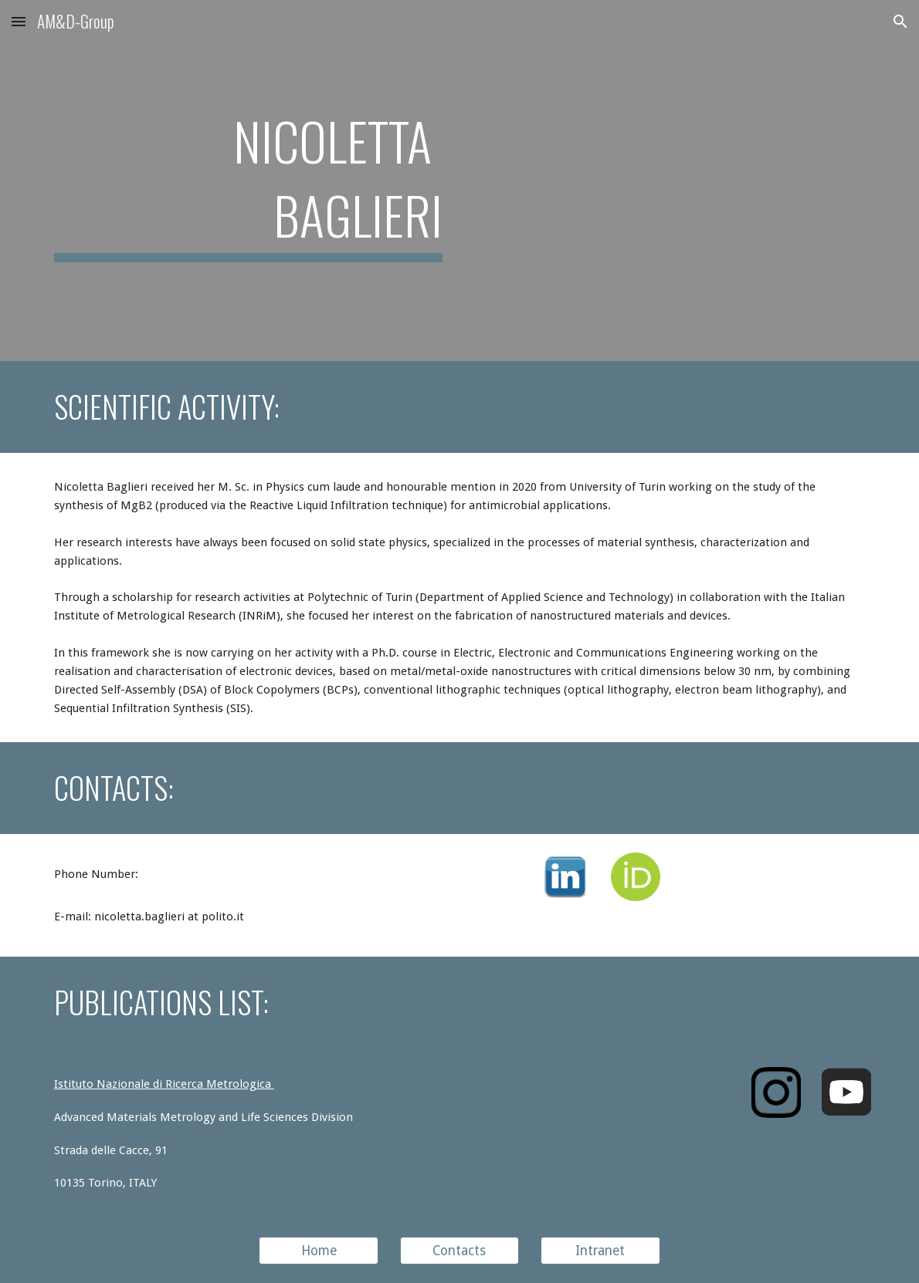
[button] (18, 21)
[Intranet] (600, 1251)
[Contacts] (460, 1251)
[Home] (318, 1251)
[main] (248, 180)
